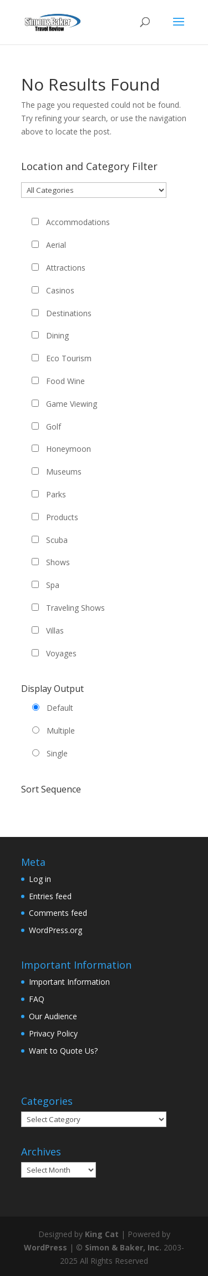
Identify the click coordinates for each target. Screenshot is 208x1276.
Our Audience (53, 1016)
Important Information (69, 981)
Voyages (61, 653)
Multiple (61, 730)
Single (57, 753)
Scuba (57, 540)
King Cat (102, 1234)
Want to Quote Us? (63, 1050)
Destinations (69, 313)
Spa (52, 585)
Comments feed (58, 913)
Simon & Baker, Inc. (123, 1247)
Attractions (65, 267)
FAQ (36, 999)
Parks (56, 494)
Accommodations (78, 222)
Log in (40, 879)
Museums (64, 471)
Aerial (56, 245)
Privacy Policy (53, 1033)
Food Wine (65, 381)
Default (60, 707)
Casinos (60, 290)
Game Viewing (71, 403)
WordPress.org (55, 930)
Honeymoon (68, 448)
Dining (57, 335)
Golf (53, 426)
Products (62, 517)
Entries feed (50, 896)
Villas (55, 630)
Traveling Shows (75, 607)
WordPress (45, 1247)
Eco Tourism (69, 358)
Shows (58, 562)
